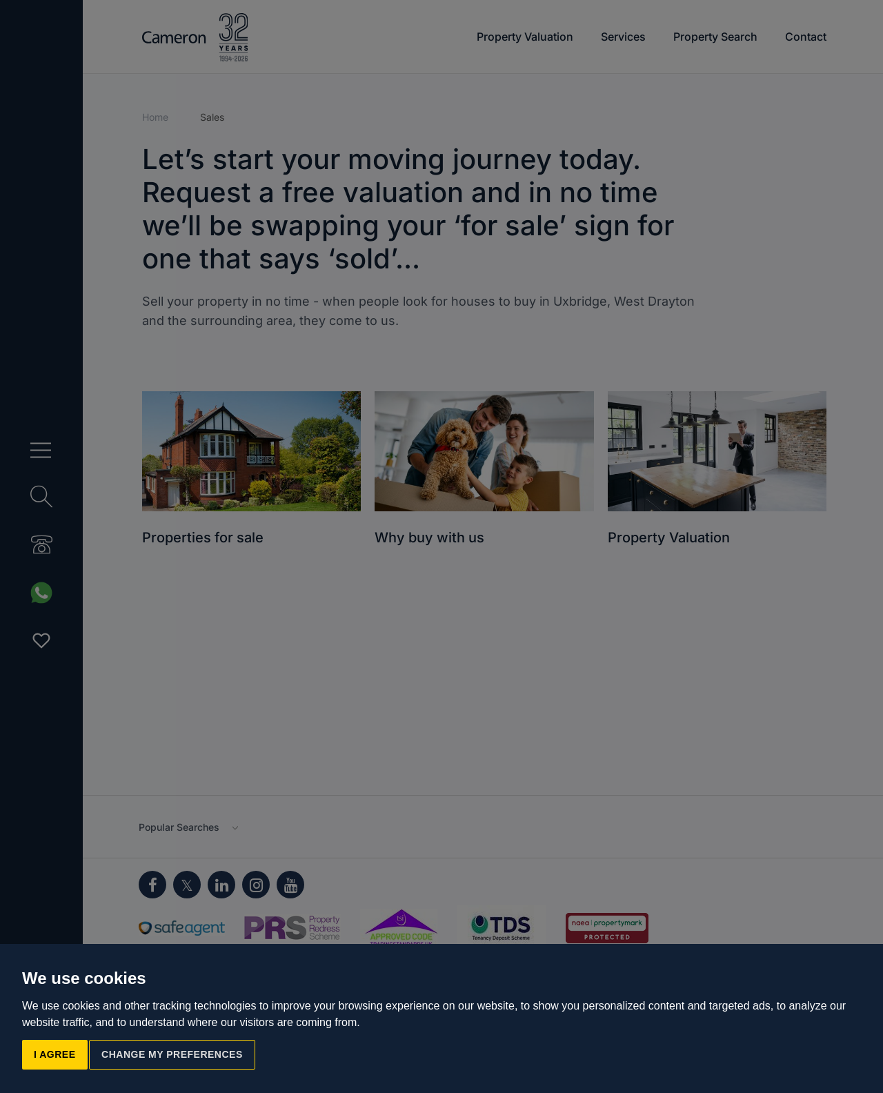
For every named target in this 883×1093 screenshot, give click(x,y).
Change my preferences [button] (172, 1054)
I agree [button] (55, 1054)
